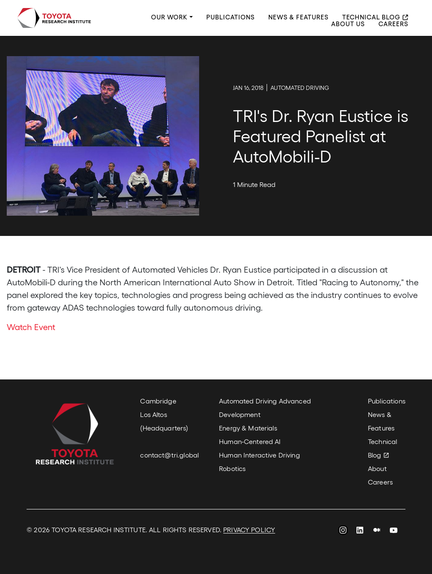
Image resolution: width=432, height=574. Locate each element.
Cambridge (158, 401)
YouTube (394, 531)
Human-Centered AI (250, 441)
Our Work (169, 17)
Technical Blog (371, 17)
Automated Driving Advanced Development (265, 407)
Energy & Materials (248, 428)
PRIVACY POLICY (249, 529)
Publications (230, 17)
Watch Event (31, 327)
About (377, 468)
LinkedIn (360, 531)
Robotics (232, 468)
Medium (377, 531)
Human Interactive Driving (259, 455)
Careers (393, 24)
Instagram (343, 531)
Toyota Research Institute (54, 17)
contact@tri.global (169, 455)
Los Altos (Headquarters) (164, 421)
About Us (348, 24)
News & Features (298, 17)
